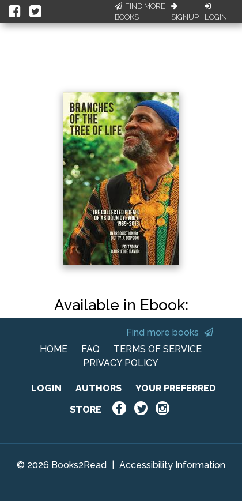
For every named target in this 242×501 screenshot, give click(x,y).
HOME (53, 349)
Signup (185, 12)
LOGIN (46, 388)
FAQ (90, 349)
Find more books (169, 332)
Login (216, 12)
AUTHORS (98, 388)
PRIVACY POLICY (120, 362)
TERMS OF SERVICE (158, 349)
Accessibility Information (172, 464)
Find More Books (140, 12)
